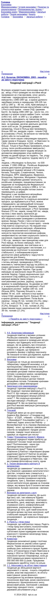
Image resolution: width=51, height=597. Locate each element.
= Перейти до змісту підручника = (25, 319)
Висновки (11, 359)
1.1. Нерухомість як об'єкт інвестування (27, 565)
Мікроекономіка (9, 7)
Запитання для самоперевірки (22, 386)
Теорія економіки (18, 14)
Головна (5, 17)
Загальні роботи (34, 17)
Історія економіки (27, 7)
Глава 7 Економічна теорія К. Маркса (25, 437)
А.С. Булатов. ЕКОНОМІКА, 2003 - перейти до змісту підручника (24, 78)
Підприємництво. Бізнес (30, 9)
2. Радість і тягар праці (18, 522)
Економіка (6, 4)
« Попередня (7, 72)
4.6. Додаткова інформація (20, 333)
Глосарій (11, 410)
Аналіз (32, 14)
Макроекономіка (27, 12)
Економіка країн (9, 12)
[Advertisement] (25, 43)
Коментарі (12, 539)
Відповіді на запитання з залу (22, 493)
